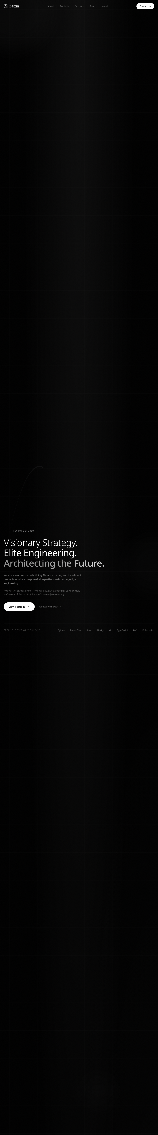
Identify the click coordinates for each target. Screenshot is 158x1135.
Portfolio (64, 6)
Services (79, 6)
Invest (105, 6)
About (51, 6)
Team (92, 6)
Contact (145, 6)
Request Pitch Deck (50, 606)
